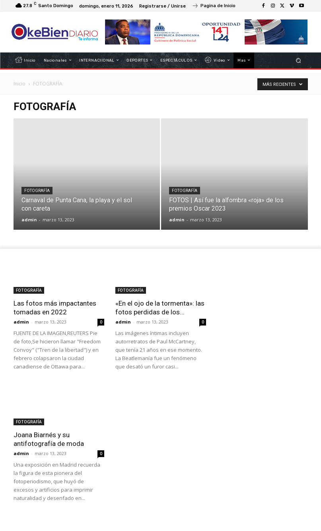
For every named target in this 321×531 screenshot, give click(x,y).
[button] (298, 60)
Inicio (19, 83)
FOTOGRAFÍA (37, 190)
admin (29, 220)
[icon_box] (213, 6)
